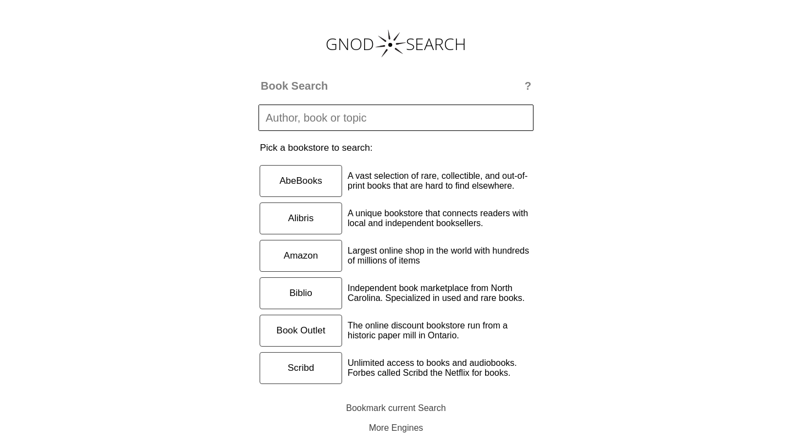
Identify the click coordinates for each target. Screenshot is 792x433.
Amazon (301, 255)
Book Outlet (301, 330)
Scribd (301, 368)
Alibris (301, 218)
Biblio (300, 293)
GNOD (350, 43)
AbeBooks (300, 181)
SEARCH (436, 43)
